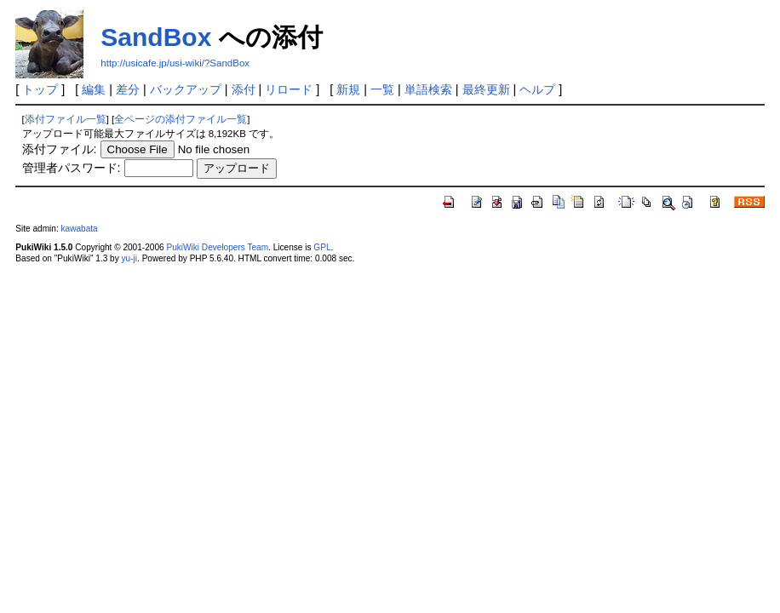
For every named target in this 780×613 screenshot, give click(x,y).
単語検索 (428, 89)
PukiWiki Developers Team (217, 247)
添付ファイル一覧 (65, 119)
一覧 (382, 89)
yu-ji (129, 258)
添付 (243, 89)
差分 (128, 89)
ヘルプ (537, 89)
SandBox (155, 37)
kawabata (79, 228)
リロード (289, 89)
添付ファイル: (59, 149)
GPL (321, 247)
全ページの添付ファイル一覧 (180, 119)
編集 (94, 89)
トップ (40, 89)
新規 (348, 89)
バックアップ (185, 89)
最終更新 (486, 89)
